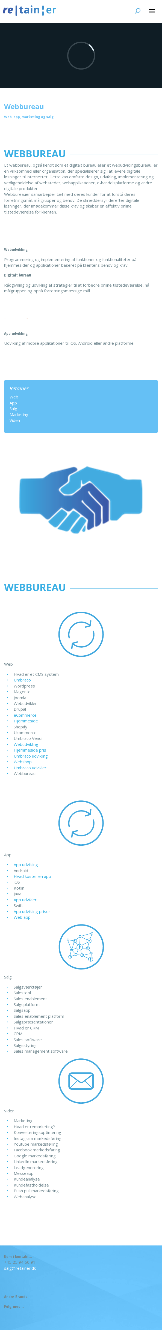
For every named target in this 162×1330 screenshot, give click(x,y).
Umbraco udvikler (30, 767)
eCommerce (25, 715)
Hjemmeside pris (30, 750)
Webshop (23, 761)
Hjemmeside (26, 720)
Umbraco (22, 680)
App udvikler (25, 899)
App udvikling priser (32, 911)
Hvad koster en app (32, 876)
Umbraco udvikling (31, 756)
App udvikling (26, 864)
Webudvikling (26, 744)
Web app (22, 917)
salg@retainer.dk (20, 1268)
